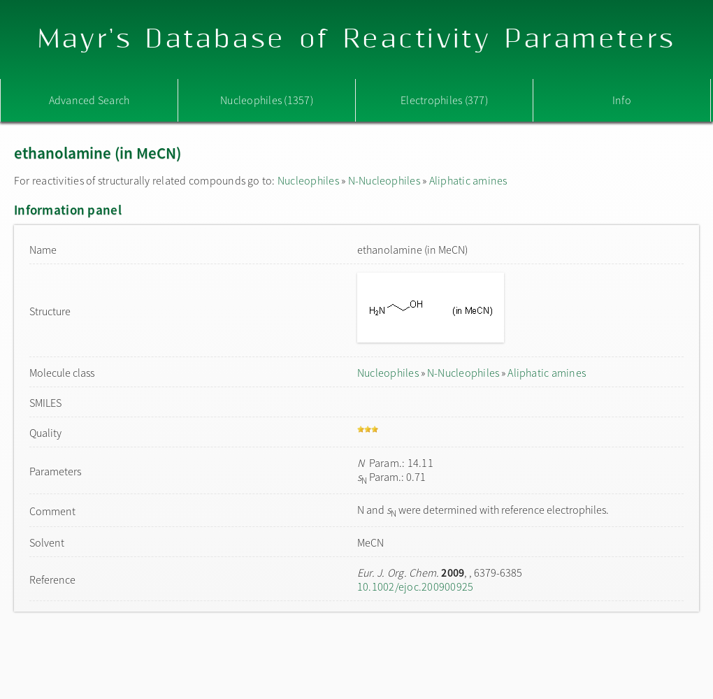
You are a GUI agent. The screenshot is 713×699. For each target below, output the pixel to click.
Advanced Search (89, 100)
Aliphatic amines (468, 180)
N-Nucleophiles (384, 180)
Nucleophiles (308, 180)
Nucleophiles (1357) (266, 100)
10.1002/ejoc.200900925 (415, 586)
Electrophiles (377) (444, 100)
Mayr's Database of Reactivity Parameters (357, 39)
